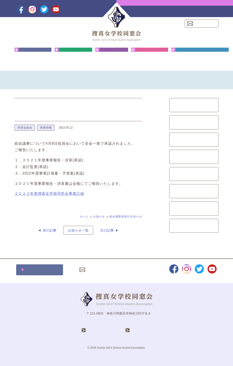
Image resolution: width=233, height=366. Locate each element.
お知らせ (99, 216)
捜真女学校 (140, 330)
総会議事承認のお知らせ (125, 216)
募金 (194, 191)
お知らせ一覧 (78, 230)
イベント (194, 174)
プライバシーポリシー (134, 269)
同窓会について (33, 58)
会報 (194, 157)
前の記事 (49, 230)
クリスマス (194, 122)
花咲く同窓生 (111, 58)
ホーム (84, 216)
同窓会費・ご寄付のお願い (200, 58)
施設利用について (42, 270)
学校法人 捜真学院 (103, 330)
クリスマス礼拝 (149, 58)
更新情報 (46, 127)
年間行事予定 (73, 58)
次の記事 (107, 230)
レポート (194, 208)
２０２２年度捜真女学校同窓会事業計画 (49, 194)
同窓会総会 (25, 127)
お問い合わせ (204, 23)
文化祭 (193, 139)
